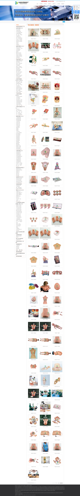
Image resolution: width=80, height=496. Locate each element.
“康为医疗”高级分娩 (57, 319)
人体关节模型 (18, 131)
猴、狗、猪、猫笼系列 (19, 221)
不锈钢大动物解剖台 (19, 193)
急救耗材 (17, 51)
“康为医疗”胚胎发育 (57, 212)
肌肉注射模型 (18, 68)
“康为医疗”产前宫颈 (45, 38)
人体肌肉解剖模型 (18, 117)
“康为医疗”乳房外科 (45, 306)
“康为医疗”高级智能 (57, 172)
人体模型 (54, 490)
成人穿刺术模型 (18, 29)
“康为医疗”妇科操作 (45, 199)
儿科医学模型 (46, 489)
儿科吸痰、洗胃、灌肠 (19, 105)
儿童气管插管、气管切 (19, 99)
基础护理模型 (18, 74)
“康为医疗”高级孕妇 (45, 453)
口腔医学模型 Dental (19, 150)
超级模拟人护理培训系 (19, 75)
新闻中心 (49, 3)
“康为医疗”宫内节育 (57, 159)
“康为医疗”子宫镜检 (33, 319)
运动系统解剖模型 (18, 120)
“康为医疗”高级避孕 (33, 279)
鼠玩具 (17, 222)
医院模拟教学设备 (52, 492)
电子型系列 (17, 247)
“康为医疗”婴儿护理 (33, 145)
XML (64, 1)
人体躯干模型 (18, 121)
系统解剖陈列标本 (18, 239)
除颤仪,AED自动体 (18, 52)
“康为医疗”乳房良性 (57, 413)
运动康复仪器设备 (19, 234)
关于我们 (19, 485)
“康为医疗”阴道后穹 (33, 453)
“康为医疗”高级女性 (57, 105)
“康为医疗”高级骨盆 (33, 252)
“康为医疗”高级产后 (33, 346)
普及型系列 (17, 248)
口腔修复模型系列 (18, 160)
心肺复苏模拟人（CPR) (19, 48)
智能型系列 (17, 246)
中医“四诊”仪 (18, 109)
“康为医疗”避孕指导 (33, 159)
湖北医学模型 (48, 492)
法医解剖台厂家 (18, 191)
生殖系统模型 (18, 139)
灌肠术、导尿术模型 (19, 66)
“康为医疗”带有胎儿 (57, 132)
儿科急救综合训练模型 (19, 96)
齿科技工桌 (17, 166)
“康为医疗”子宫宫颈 (33, 212)
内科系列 (17, 42)
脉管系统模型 (18, 140)
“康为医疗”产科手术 (57, 359)
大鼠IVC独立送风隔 (18, 209)
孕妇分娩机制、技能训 (19, 82)
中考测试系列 (18, 245)
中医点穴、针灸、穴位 (19, 111)
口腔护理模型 (18, 65)
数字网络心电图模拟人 (19, 188)
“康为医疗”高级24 (57, 52)
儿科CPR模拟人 (18, 98)
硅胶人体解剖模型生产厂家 (19, 486)
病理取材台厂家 (18, 195)
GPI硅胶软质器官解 (18, 149)
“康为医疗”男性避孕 (33, 105)
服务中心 (54, 3)
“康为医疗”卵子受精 (57, 279)
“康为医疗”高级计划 (57, 92)
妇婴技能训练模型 (18, 83)
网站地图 (60, 1)
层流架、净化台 (18, 223)
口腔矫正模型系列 (18, 155)
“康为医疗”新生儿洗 (33, 386)
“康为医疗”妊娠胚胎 (45, 279)
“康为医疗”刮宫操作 (57, 453)
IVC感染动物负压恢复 (19, 211)
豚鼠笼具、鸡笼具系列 (19, 220)
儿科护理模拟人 (18, 97)
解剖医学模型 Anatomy (20, 116)
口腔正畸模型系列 (18, 161)
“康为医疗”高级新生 (33, 92)
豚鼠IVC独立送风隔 (18, 210)
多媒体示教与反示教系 (19, 181)
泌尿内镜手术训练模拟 (19, 41)
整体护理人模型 (18, 64)
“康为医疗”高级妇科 (45, 319)
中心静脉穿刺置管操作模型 (38, 489)
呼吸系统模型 (18, 137)
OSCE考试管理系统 (18, 180)
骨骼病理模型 (18, 127)
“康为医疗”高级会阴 (57, 38)
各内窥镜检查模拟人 (19, 33)
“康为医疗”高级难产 (57, 426)
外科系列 (17, 43)
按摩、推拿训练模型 (19, 110)
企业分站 (57, 1)
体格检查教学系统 (18, 185)
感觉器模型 (17, 141)
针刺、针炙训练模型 (19, 113)
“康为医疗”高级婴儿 (45, 65)
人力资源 (58, 3)
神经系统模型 (18, 142)
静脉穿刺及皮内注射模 (19, 67)
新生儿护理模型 (18, 90)
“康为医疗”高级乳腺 (33, 306)
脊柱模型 (17, 130)
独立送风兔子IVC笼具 (19, 212)
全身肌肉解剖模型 (18, 118)
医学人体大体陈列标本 (19, 238)
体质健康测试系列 (19, 244)
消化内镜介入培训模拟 (19, 40)
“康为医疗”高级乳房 (57, 252)
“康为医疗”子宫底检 (57, 346)
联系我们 (62, 3)
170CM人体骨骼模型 (19, 132)
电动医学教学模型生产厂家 (20, 26)
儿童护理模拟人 (18, 77)
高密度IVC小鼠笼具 (18, 206)
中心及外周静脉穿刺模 (19, 32)
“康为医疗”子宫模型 (45, 172)
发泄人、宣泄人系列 (19, 250)
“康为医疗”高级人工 (45, 92)
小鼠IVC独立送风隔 (18, 207)
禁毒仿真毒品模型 (19, 251)
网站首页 (16, 485)
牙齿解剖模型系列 (18, 159)
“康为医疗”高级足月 (57, 65)
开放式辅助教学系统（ (19, 182)
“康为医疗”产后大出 (33, 413)
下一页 (56, 483)
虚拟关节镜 (17, 174)
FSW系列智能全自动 (19, 229)
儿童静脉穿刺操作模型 (19, 100)
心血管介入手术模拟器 (19, 39)
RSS (62, 1)
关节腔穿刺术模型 (18, 31)
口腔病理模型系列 (18, 157)
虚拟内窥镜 (17, 175)
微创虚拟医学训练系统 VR (20, 167)
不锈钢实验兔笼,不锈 (19, 219)
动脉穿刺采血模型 (18, 69)
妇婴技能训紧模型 (18, 92)
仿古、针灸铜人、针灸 (19, 112)
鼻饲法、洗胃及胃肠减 (19, 63)
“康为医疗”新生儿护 (57, 386)
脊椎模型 (17, 129)
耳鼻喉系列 (17, 44)
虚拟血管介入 (18, 172)
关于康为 (41, 3)
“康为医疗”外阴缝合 (33, 52)
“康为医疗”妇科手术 (33, 359)
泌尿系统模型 (18, 138)
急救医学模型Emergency (20, 46)
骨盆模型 (17, 128)
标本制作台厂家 (18, 196)
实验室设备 (17, 230)
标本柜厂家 (17, 197)
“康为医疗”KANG (33, 466)
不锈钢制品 (17, 228)
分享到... (77, 12)
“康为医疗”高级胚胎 (45, 52)
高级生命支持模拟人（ (19, 47)
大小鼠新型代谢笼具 (19, 217)
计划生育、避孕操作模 (19, 91)
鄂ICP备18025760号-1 (18, 491)
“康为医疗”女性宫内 (45, 105)
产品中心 (45, 3)
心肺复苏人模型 (33, 490)
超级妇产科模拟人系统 (19, 81)
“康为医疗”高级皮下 (57, 145)
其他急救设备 (18, 57)
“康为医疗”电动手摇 (33, 199)
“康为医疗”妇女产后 (45, 346)
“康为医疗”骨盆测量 (45, 466)
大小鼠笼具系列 (18, 218)
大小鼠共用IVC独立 (18, 208)
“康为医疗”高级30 (33, 65)
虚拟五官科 (17, 173)
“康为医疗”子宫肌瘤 (57, 306)
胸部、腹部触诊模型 (19, 187)
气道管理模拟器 (18, 49)
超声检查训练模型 (19, 256)
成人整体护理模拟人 (19, 76)
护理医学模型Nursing (19, 59)
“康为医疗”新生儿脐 (45, 386)
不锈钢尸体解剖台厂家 (19, 192)
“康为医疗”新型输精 (45, 159)
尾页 (58, 483)
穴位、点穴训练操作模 (19, 114)
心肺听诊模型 (18, 186)
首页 (37, 3)
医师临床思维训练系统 (19, 178)
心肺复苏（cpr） (37, 486)
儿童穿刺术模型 (18, 30)
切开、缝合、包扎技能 (19, 34)
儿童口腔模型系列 (18, 158)
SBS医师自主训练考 (19, 179)
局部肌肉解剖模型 (18, 119)
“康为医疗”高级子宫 (33, 38)
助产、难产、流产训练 (19, 84)
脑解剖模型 (17, 143)
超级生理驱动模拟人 (19, 58)
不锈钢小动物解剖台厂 (19, 194)
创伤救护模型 (18, 50)
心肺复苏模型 (30, 486)
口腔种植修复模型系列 (19, 156)
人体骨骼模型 (18, 126)
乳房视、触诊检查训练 (19, 89)
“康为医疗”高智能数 (45, 413)
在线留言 (28, 485)
